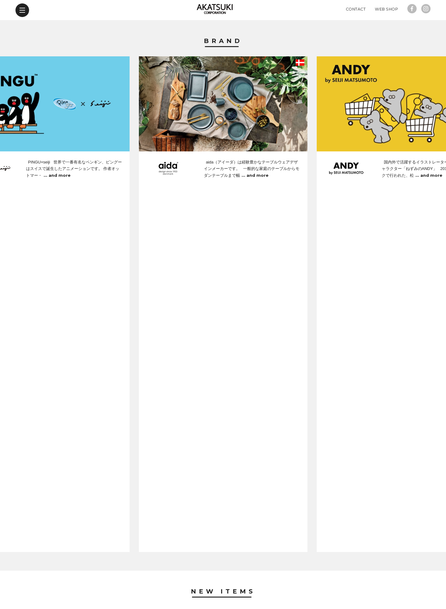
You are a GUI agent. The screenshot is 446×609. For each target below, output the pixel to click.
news (173, 573)
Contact (356, 29)
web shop (302, 573)
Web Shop (386, 29)
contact (264, 573)
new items (139, 573)
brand (103, 573)
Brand (223, 61)
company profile (216, 573)
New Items (223, 245)
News (223, 391)
